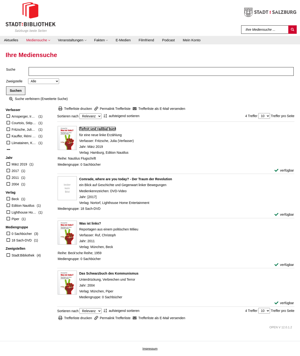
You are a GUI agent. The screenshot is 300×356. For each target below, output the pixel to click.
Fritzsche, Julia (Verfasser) (24, 129)
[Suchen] (292, 29)
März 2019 (19, 164)
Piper (15, 219)
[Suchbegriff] (265, 30)
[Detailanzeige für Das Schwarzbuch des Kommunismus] (109, 273)
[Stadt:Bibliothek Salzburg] (31, 17)
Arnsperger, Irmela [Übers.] (24, 116)
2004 (15, 184)
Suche (10, 69)
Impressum (150, 348)
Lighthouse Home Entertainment (24, 212)
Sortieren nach (68, 116)
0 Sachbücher (22, 234)
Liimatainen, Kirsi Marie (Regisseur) (24, 143)
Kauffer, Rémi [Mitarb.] (24, 136)
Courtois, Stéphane (24, 123)
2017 (15, 171)
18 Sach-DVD (22, 240)
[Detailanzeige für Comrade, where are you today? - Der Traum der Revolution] (125, 179)
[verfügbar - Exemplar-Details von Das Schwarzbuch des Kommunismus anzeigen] (284, 303)
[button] (38, 40)
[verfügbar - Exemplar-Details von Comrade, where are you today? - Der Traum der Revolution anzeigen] (284, 215)
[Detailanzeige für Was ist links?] (90, 223)
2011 (15, 178)
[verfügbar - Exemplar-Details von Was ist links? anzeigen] (284, 265)
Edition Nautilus (23, 205)
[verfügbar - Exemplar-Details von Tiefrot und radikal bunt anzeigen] (284, 170)
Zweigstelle (14, 81)
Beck (15, 199)
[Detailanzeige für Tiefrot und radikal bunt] (97, 129)
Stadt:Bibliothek (23, 255)
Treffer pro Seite (282, 116)
